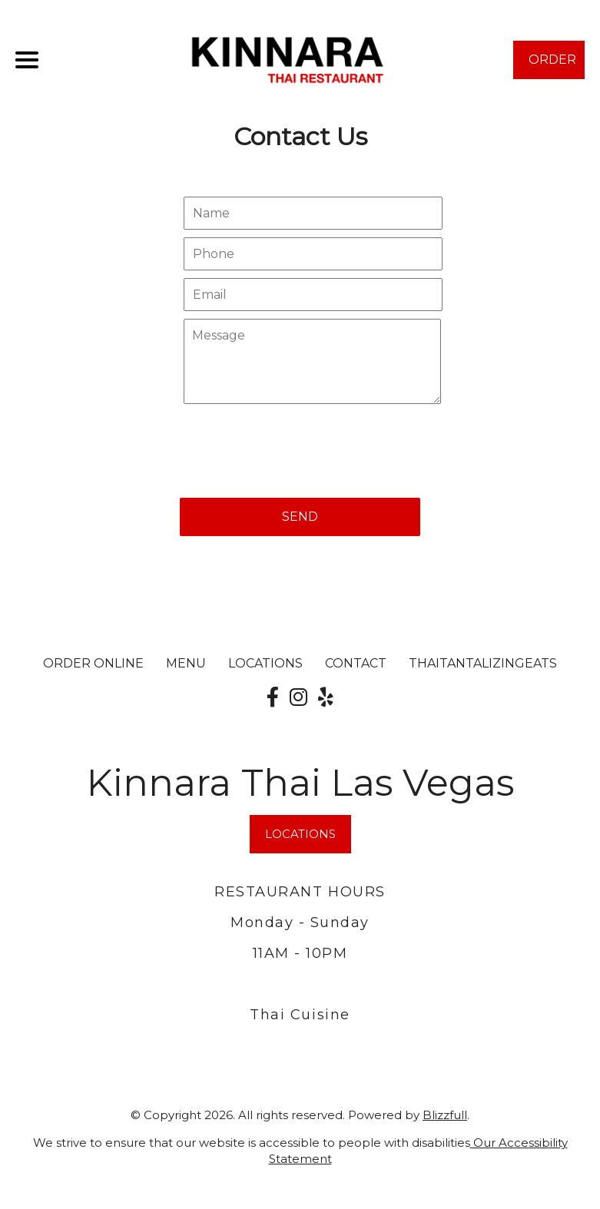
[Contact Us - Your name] (313, 213)
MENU (186, 663)
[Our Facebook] (273, 697)
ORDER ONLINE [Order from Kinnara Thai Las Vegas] (93, 663)
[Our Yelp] (325, 697)
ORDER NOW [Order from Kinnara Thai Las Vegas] (552, 65)
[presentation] (296, 443)
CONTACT (355, 663)
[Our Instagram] (298, 697)
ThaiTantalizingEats (483, 663)
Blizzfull (445, 1115)
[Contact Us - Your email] (313, 294)
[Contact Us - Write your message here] (312, 362)
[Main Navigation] (26, 59)
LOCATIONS (265, 663)
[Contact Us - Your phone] (313, 253)
